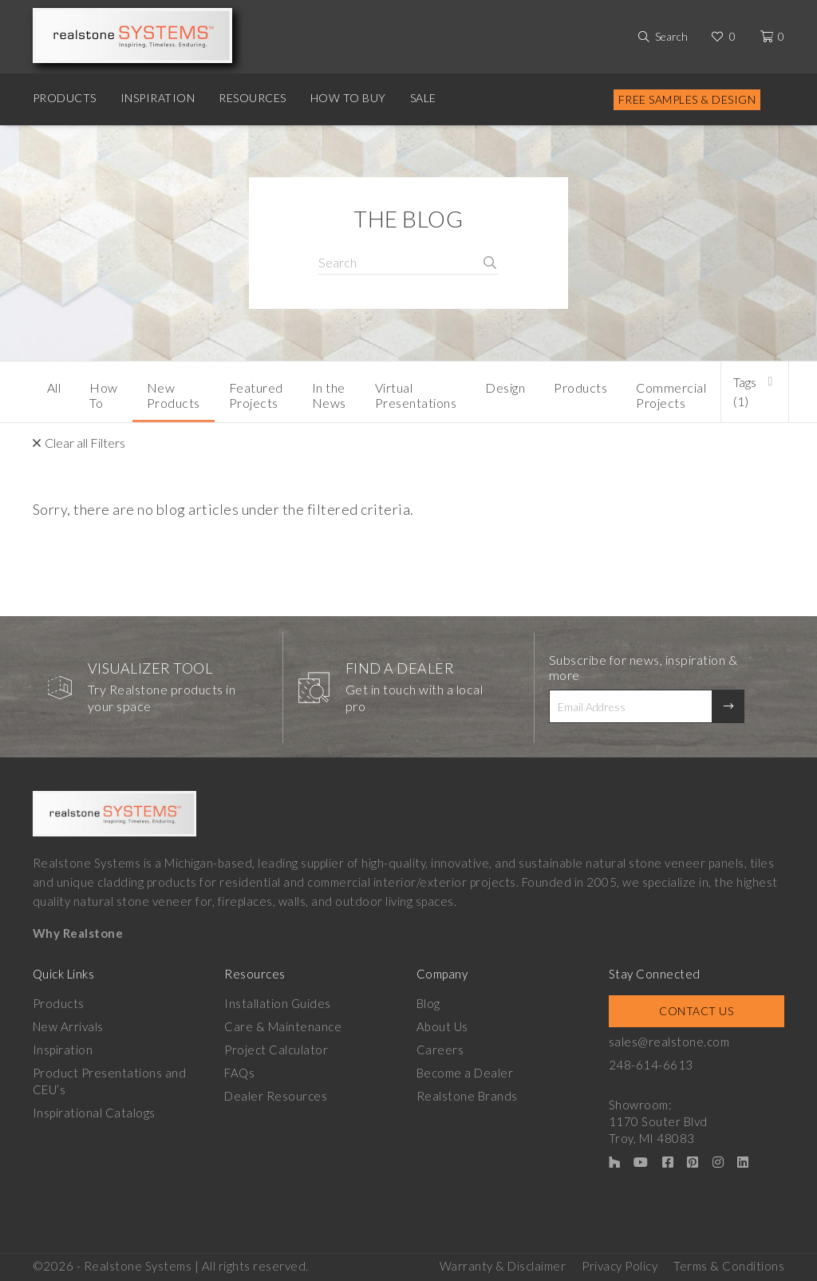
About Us (442, 1026)
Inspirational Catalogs (94, 1112)
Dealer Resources (275, 1096)
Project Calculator (276, 1049)
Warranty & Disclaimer (503, 1266)
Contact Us (696, 1011)
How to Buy (348, 98)
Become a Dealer (465, 1073)
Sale (423, 98)
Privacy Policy (619, 1266)
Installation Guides (277, 1003)
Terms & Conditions (728, 1266)
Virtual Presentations (416, 395)
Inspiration (157, 98)
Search (671, 36)
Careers (440, 1049)
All (54, 387)
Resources (252, 98)
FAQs (239, 1073)
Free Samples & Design (687, 99)
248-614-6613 (651, 1065)
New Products (173, 395)
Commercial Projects (671, 395)
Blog (428, 1003)
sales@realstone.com (669, 1041)
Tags (744, 391)
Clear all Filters (85, 442)
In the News (329, 395)
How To (103, 395)
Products (65, 98)
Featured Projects (256, 395)
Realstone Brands (467, 1096)
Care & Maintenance (282, 1026)
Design (505, 387)
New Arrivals (68, 1026)
